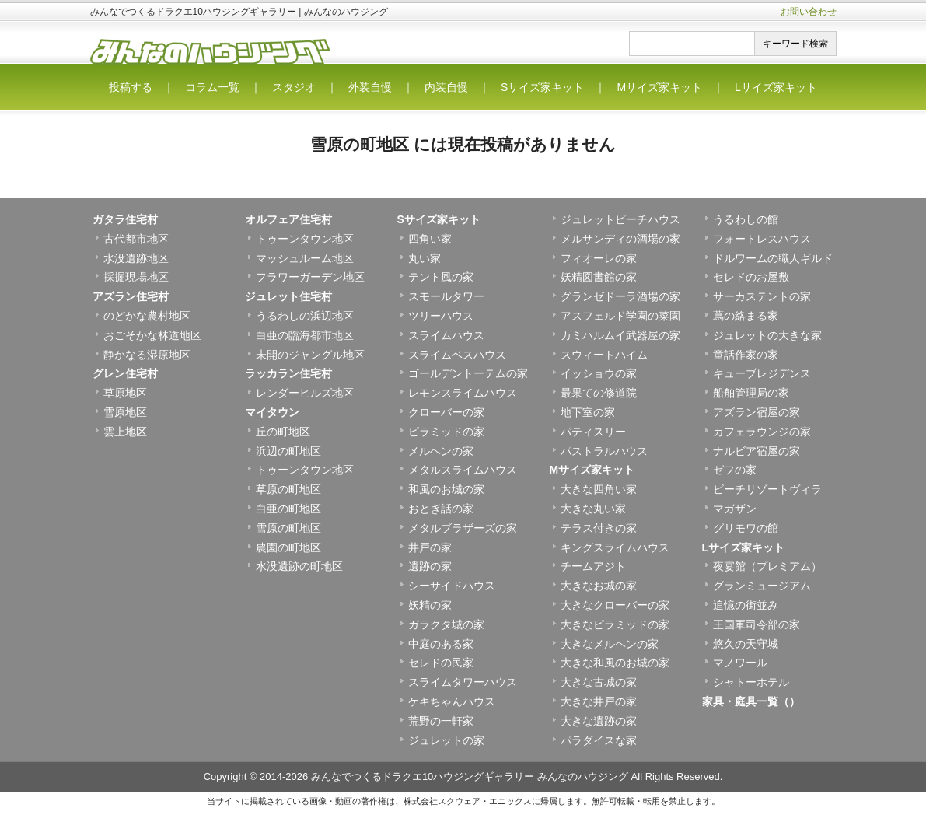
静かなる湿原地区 (146, 354)
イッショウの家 (599, 373)
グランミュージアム (762, 585)
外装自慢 (370, 87)
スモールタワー (446, 296)
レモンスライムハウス (462, 393)
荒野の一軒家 (440, 721)
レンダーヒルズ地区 (305, 393)
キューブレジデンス (762, 373)
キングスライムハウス (615, 547)
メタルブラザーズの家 (462, 528)
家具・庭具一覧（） (751, 701)
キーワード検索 (795, 43)
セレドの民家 (440, 662)
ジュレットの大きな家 (767, 335)
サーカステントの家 (762, 296)
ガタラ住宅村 (125, 219)
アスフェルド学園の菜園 (620, 316)
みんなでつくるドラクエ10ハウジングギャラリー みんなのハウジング (469, 776)
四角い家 (430, 239)
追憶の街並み (745, 605)
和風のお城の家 (446, 489)
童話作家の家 (745, 354)
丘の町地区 (283, 431)
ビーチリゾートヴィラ (767, 489)
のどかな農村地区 (146, 316)
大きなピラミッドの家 (615, 624)
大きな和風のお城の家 (615, 662)
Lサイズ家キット (776, 87)
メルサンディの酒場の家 (620, 239)
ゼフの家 (735, 469)
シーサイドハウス (451, 585)
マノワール (740, 662)
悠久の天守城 (745, 644)
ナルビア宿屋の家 (756, 451)
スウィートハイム (604, 354)
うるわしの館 (745, 219)
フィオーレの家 (599, 258)
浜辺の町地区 (288, 451)
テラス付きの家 (599, 528)
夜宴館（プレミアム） (767, 566)
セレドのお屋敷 (751, 277)
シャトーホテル (751, 682)
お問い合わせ (809, 11)
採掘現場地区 (136, 277)
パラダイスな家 (599, 740)
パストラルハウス (604, 451)
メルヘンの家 (440, 451)
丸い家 (424, 258)
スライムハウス (446, 335)
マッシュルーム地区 (305, 258)
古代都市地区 (136, 239)
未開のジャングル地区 (310, 354)
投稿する (130, 87)
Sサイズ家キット (542, 87)
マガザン (735, 508)
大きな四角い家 (599, 489)
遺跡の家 (430, 566)
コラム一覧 (212, 87)
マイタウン (272, 412)
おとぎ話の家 (440, 508)
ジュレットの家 (446, 740)
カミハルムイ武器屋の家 (620, 335)
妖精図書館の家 (599, 277)
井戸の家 (430, 547)
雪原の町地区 (288, 528)
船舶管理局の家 (751, 393)
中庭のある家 (440, 644)
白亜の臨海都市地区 (305, 335)
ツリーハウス (440, 316)
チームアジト (593, 566)
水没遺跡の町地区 (299, 566)
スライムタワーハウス (462, 682)
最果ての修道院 (599, 393)
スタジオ (294, 87)
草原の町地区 (288, 489)
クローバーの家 (446, 412)
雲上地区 (125, 431)
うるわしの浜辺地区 (305, 316)
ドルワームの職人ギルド (773, 258)
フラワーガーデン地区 (310, 277)
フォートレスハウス (762, 239)
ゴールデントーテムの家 (468, 373)
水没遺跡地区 (136, 258)
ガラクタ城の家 (446, 624)
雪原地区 (125, 412)
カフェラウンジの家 (762, 431)
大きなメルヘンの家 (610, 644)
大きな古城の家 (599, 682)
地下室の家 (588, 412)
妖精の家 (430, 605)
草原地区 (125, 393)
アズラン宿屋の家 (756, 412)
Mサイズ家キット (659, 87)
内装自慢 (446, 87)
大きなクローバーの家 (615, 605)
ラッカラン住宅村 (288, 373)
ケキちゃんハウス (451, 701)
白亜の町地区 (288, 508)
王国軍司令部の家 (756, 624)
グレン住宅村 (125, 373)
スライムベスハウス (457, 354)
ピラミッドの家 (446, 431)
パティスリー (593, 431)
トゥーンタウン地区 (305, 239)
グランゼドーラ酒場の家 (620, 296)
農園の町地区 (288, 547)
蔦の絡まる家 (745, 316)
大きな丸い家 (593, 508)
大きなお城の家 (599, 585)
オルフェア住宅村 (288, 219)
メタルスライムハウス (462, 469)
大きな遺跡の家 (599, 721)
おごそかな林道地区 (152, 335)
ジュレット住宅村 (288, 296)
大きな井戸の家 (599, 701)
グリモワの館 (745, 528)
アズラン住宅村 (131, 296)
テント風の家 (440, 277)
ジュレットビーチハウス (620, 219)
